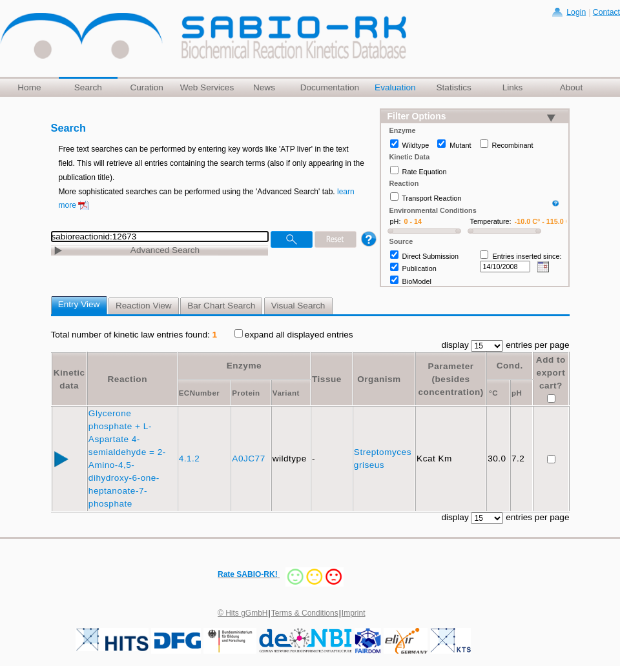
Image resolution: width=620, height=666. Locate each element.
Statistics (453, 87)
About (571, 87)
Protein (246, 393)
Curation (146, 87)
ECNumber (199, 393)
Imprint (354, 613)
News (264, 87)
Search (88, 87)
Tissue (327, 379)
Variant (286, 393)
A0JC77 (250, 458)
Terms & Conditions (304, 613)
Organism (378, 379)
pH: (395, 221)
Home (29, 87)
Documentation (329, 87)
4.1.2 (191, 458)
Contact (606, 12)
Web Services (207, 87)
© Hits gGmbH (243, 613)
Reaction (127, 379)
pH (517, 393)
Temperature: (491, 221)
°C (493, 393)
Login (576, 12)
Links (512, 87)
